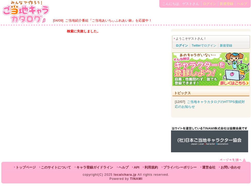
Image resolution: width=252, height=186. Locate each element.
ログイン (209, 4)
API (136, 167)
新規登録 (226, 4)
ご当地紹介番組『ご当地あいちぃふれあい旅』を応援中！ (108, 20)
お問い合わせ (231, 167)
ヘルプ (242, 4)
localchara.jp (125, 174)
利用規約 (151, 167)
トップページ (26, 167)
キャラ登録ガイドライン (94, 167)
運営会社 (208, 167)
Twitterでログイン (204, 45)
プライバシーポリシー (180, 167)
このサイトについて (56, 167)
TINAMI (136, 179)
